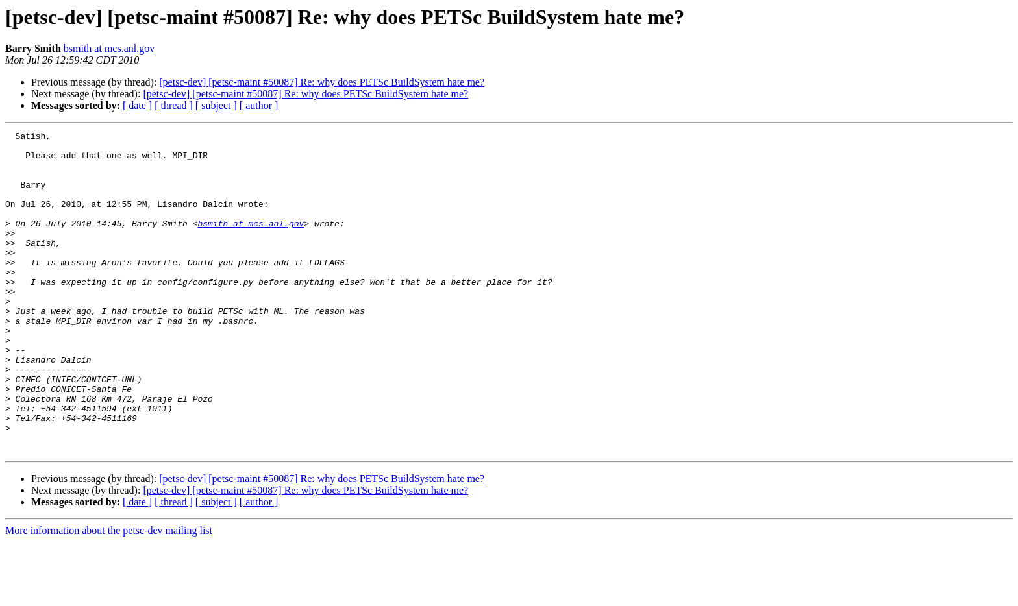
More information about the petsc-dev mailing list (108, 594)
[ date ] (137, 105)
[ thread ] (174, 105)
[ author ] (259, 105)
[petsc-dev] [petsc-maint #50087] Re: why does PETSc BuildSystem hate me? (321, 82)
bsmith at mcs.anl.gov (109, 48)
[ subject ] (216, 105)
